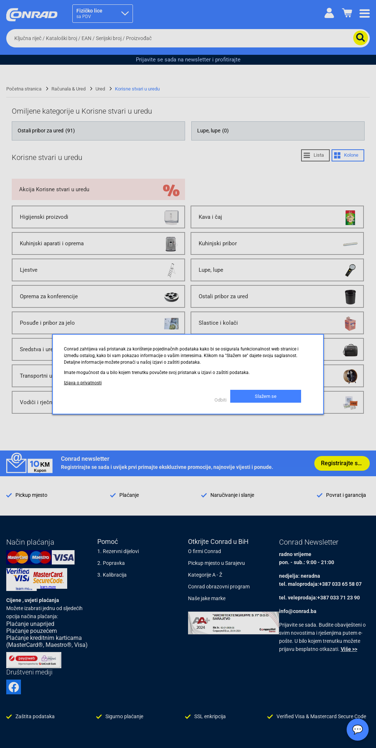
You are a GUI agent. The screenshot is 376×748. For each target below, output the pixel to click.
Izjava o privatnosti (83, 382)
